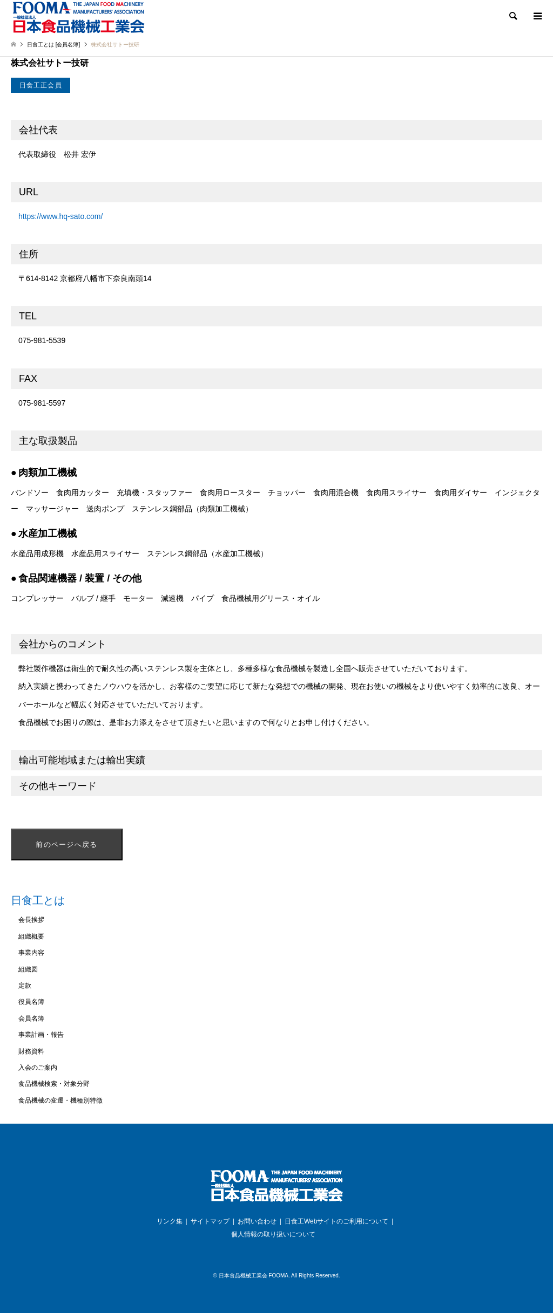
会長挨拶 (31, 920)
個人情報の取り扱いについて (273, 1234)
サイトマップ (210, 1221)
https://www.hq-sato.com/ (60, 216)
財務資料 (31, 1051)
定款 (24, 985)
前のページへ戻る (66, 844)
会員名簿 (31, 1018)
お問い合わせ (257, 1221)
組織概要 (31, 936)
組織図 (28, 969)
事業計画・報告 (41, 1034)
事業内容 (31, 952)
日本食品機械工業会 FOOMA (253, 1275)
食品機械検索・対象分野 (54, 1084)
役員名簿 (31, 1002)
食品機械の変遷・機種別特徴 (60, 1100)
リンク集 (170, 1221)
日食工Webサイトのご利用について (336, 1221)
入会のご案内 (37, 1067)
